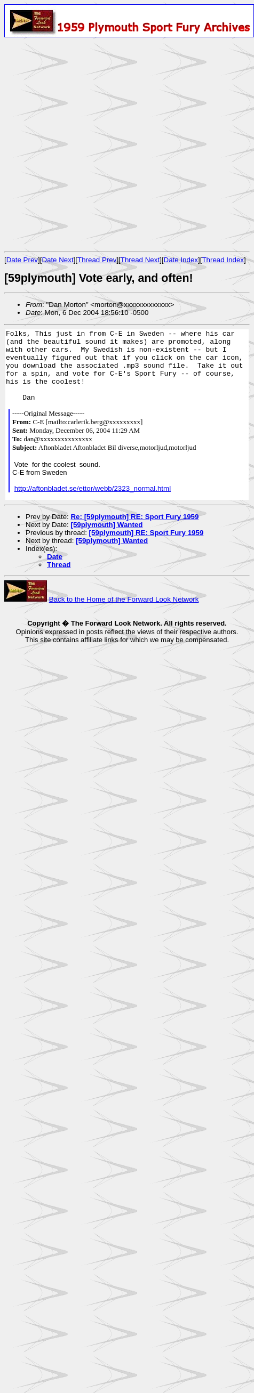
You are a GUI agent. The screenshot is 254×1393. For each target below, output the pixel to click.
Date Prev (22, 260)
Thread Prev (96, 260)
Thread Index (223, 260)
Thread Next (140, 260)
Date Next (57, 260)
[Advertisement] (100, 144)
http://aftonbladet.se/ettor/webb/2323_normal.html (92, 488)
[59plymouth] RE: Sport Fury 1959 (146, 533)
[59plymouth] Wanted (106, 525)
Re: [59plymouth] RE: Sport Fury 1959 (134, 517)
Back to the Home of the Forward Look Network (124, 599)
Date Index (181, 260)
